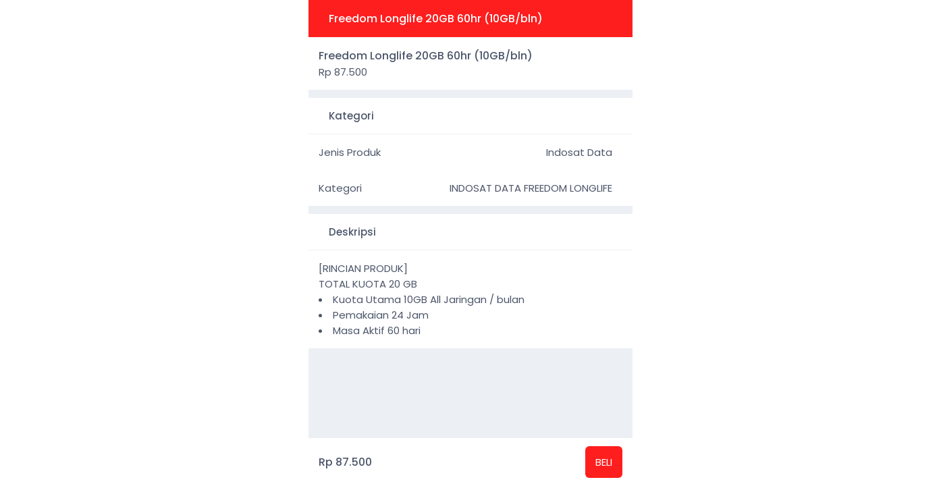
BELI (603, 462)
